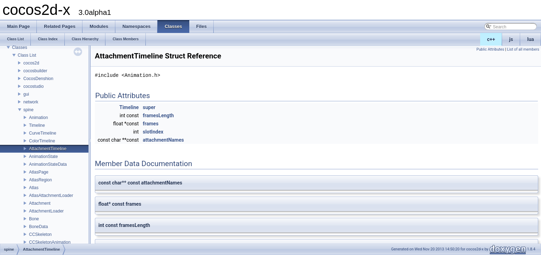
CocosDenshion (38, 78)
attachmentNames (163, 140)
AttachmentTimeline (48, 148)
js (511, 39)
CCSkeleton (40, 234)
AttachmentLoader (46, 211)
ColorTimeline (42, 140)
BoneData (38, 226)
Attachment (40, 203)
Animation (38, 117)
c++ (491, 39)
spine (28, 109)
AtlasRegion (40, 179)
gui (26, 94)
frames (151, 123)
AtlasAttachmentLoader (51, 195)
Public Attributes (490, 49)
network (30, 102)
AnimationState (43, 156)
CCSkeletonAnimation (49, 242)
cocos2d (31, 63)
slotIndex (153, 132)
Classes (19, 47)
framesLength (158, 115)
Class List (27, 55)
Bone (34, 218)
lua (530, 39)
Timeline (37, 125)
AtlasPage (38, 172)
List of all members (523, 49)
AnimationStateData (48, 164)
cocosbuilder (35, 70)
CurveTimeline (42, 133)
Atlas (34, 187)
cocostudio (33, 86)
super (149, 107)
